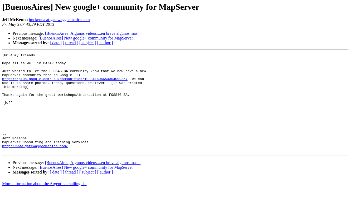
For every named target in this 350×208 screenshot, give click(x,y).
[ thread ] (70, 43)
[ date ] (56, 43)
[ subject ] (87, 43)
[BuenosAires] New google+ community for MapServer (85, 38)
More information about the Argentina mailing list (44, 203)
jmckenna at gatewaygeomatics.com (59, 19)
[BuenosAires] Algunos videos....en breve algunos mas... (93, 33)
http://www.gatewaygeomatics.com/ (35, 164)
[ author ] (105, 43)
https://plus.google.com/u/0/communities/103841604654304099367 (65, 84)
